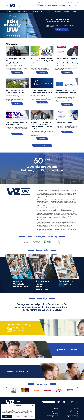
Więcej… (66, 230)
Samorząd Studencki (17, 371)
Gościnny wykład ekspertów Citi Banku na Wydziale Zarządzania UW (16, 61)
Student (56, 410)
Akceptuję (7, 416)
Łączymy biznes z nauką (17, 324)
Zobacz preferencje (28, 416)
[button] (33, 405)
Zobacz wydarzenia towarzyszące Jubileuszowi (42, 176)
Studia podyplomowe (73, 410)
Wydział (56, 408)
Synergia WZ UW (74, 411)
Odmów (17, 416)
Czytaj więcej (17, 72)
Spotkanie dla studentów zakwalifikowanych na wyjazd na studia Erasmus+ (66, 92)
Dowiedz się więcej (61, 29)
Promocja (55, 413)
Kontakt (76, 413)
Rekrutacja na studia (66, 349)
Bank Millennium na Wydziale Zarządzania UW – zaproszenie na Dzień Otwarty (66, 61)
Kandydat (76, 408)
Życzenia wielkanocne (63, 122)
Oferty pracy (54, 417)
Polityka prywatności (73, 417)
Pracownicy (55, 411)
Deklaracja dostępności (72, 415)
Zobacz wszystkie (42, 145)
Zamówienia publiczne (52, 415)
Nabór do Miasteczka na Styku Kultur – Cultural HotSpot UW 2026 (42, 61)
